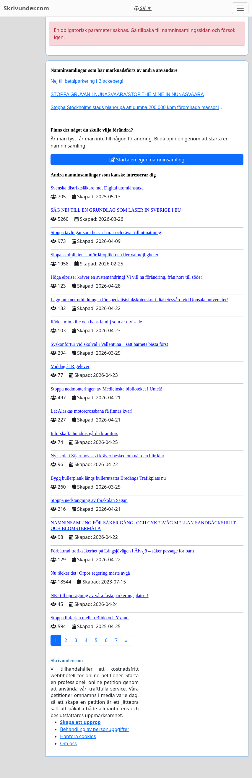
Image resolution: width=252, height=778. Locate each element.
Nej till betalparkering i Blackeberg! (87, 81)
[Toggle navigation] (240, 8)
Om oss (68, 743)
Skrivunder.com (26, 8)
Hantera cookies (78, 736)
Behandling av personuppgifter (94, 729)
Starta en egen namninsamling (147, 159)
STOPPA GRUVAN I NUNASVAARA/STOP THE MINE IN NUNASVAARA (127, 94)
